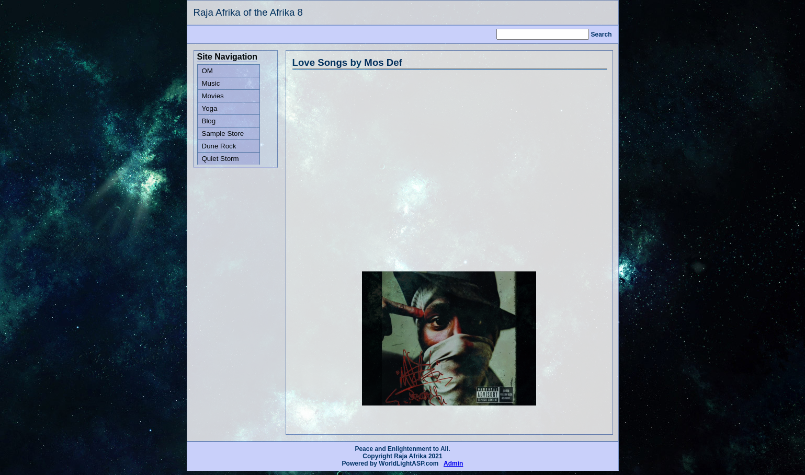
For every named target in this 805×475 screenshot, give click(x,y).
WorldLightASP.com (408, 463)
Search (601, 34)
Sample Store (223, 133)
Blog (209, 121)
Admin (453, 463)
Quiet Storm (220, 159)
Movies (213, 96)
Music (211, 83)
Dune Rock (219, 146)
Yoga (210, 108)
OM (207, 71)
